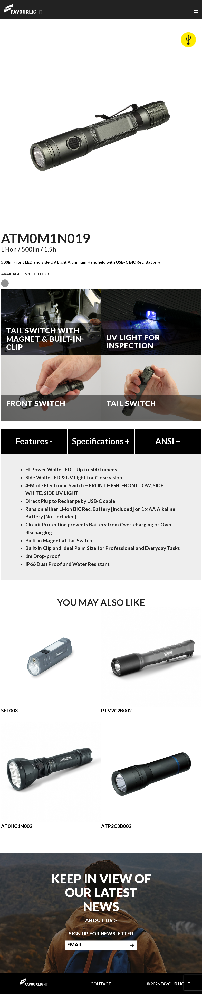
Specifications (101, 441)
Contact (101, 983)
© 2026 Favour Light (168, 983)
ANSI (167, 441)
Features (34, 441)
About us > (101, 920)
